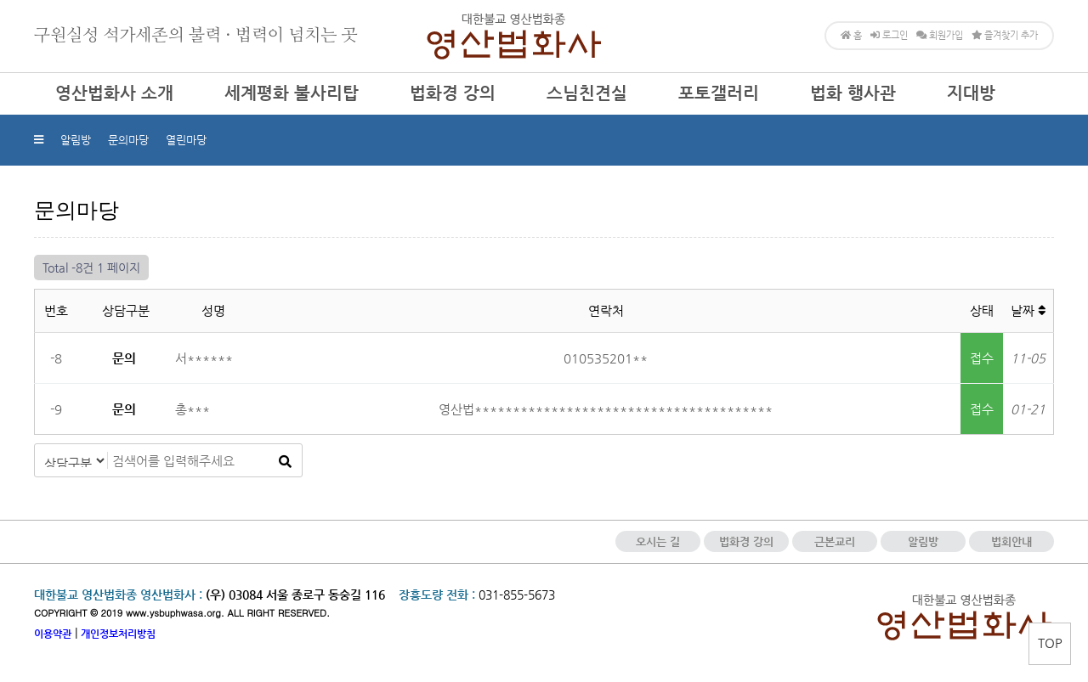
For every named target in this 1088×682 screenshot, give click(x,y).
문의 (124, 358)
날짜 (1028, 310)
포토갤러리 (718, 93)
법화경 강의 (453, 93)
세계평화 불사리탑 (291, 93)
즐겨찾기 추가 (1005, 35)
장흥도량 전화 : (437, 594)
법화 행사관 (853, 93)
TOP (1050, 642)
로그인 (889, 35)
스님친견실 (587, 93)
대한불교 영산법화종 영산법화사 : (118, 594)
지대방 (971, 93)
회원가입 (939, 35)
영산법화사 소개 (114, 93)
